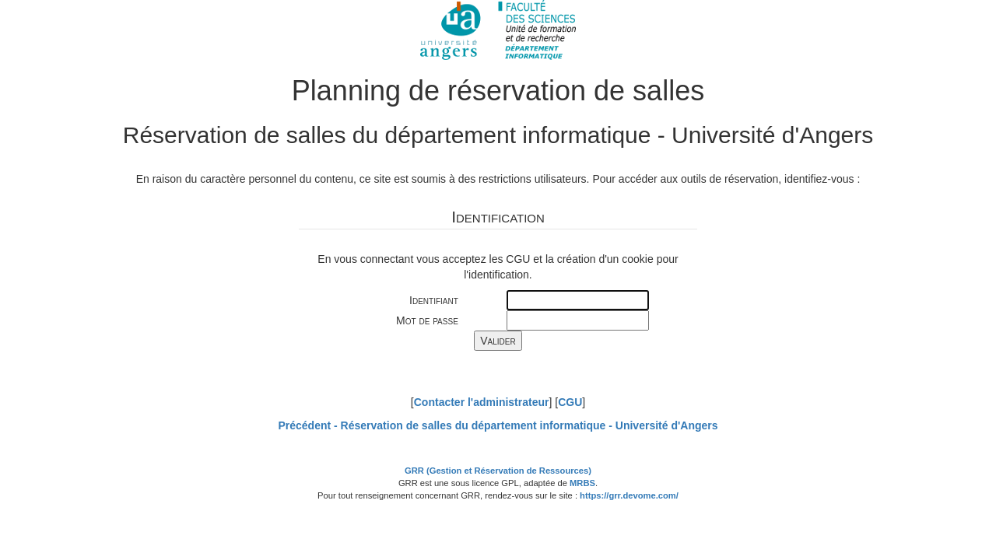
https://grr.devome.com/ (629, 495)
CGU (570, 402)
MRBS (582, 483)
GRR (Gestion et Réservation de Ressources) (498, 470)
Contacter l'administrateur (481, 402)
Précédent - (497, 425)
